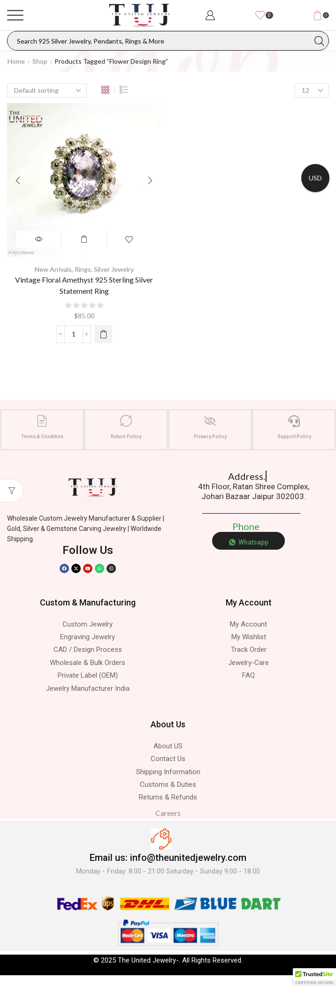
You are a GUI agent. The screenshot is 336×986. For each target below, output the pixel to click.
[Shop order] (47, 90)
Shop (39, 61)
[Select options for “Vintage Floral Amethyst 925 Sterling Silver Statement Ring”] (103, 334)
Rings (83, 269)
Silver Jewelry (114, 269)
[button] (314, 977)
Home (16, 61)
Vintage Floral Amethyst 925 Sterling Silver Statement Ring (84, 285)
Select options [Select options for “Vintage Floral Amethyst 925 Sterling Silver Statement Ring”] (84, 239)
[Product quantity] (74, 334)
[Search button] (319, 40)
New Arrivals (53, 269)
